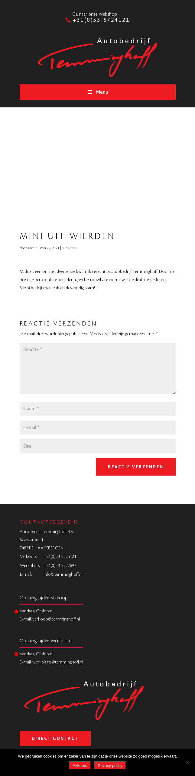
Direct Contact (55, 738)
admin (32, 248)
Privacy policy (110, 765)
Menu (97, 92)
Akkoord (80, 765)
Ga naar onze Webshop (94, 14)
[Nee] (187, 762)
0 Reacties (69, 248)
